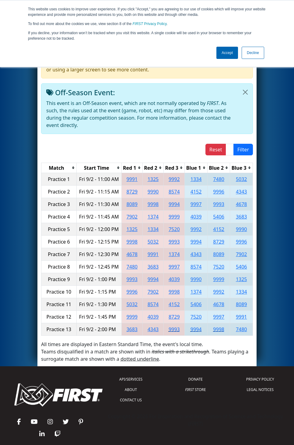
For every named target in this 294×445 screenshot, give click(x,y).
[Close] (245, 92)
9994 (174, 204)
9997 (196, 204)
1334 (196, 179)
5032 (241, 179)
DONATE (195, 379)
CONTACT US (131, 400)
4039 (196, 216)
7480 (218, 179)
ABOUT (131, 389)
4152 (196, 191)
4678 (241, 204)
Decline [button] (253, 53)
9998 (153, 204)
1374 (153, 216)
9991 (132, 179)
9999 (174, 216)
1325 (153, 179)
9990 (153, 191)
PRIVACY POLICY (260, 379)
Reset (215, 149)
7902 (132, 216)
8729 (132, 191)
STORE (195, 389)
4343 (241, 191)
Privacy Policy (150, 24)
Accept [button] (227, 53)
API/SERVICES (130, 379)
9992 (174, 179)
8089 (132, 204)
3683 (241, 216)
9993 (218, 204)
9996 (218, 191)
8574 (174, 191)
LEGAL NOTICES (260, 389)
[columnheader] (59, 168)
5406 (218, 216)
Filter (243, 149)
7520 (174, 229)
